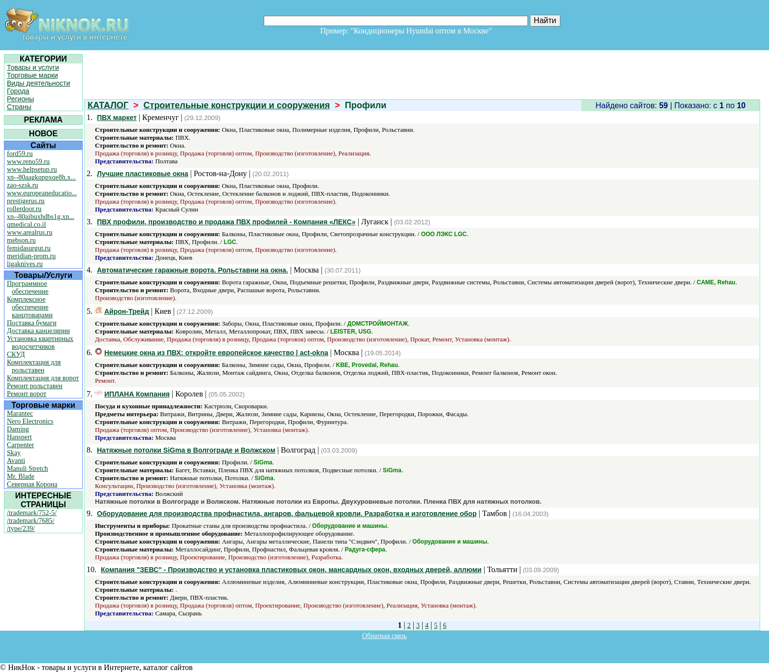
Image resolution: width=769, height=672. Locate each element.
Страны (19, 107)
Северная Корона (32, 484)
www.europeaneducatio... (42, 193)
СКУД (16, 354)
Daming (18, 429)
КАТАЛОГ (108, 105)
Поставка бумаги (32, 323)
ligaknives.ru (25, 264)
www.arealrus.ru (29, 232)
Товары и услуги (33, 67)
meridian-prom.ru (31, 256)
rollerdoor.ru (24, 209)
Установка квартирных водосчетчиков (40, 342)
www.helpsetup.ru (32, 169)
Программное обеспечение (28, 287)
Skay (14, 453)
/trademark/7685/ (30, 520)
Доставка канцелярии (38, 331)
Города (18, 91)
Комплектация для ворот (43, 378)
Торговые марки (32, 75)
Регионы (20, 99)
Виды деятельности (38, 83)
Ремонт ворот (26, 393)
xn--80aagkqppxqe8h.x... (41, 177)
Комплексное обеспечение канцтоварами (30, 307)
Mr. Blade (20, 476)
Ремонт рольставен (34, 386)
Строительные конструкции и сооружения (237, 105)
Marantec (20, 413)
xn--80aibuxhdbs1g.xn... (40, 216)
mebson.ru (21, 240)
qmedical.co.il (26, 224)
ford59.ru (20, 153)
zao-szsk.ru (22, 185)
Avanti (16, 460)
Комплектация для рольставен (34, 366)
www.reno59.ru (28, 161)
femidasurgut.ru (29, 248)
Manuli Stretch (27, 468)
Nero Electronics (30, 421)
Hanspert (19, 437)
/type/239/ (21, 528)
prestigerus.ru (26, 201)
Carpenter (20, 445)
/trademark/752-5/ (32, 513)
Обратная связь (384, 636)
